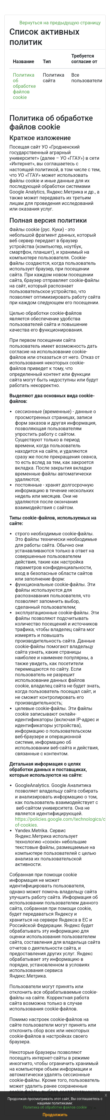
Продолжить (55, 1114)
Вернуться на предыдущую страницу (60, 23)
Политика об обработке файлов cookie (24, 86)
